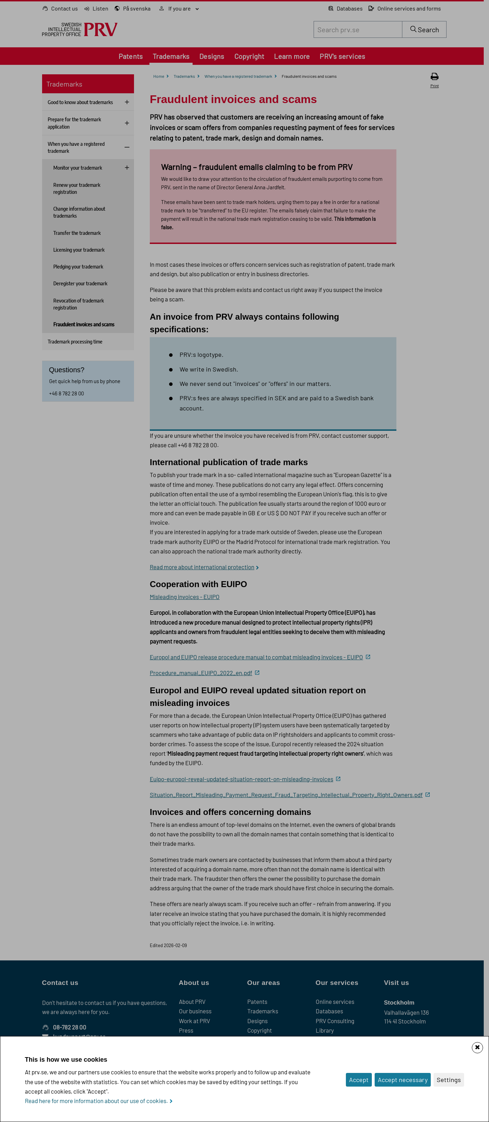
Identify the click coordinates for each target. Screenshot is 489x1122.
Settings (449, 1079)
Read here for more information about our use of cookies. (96, 1100)
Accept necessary (403, 1079)
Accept (359, 1079)
